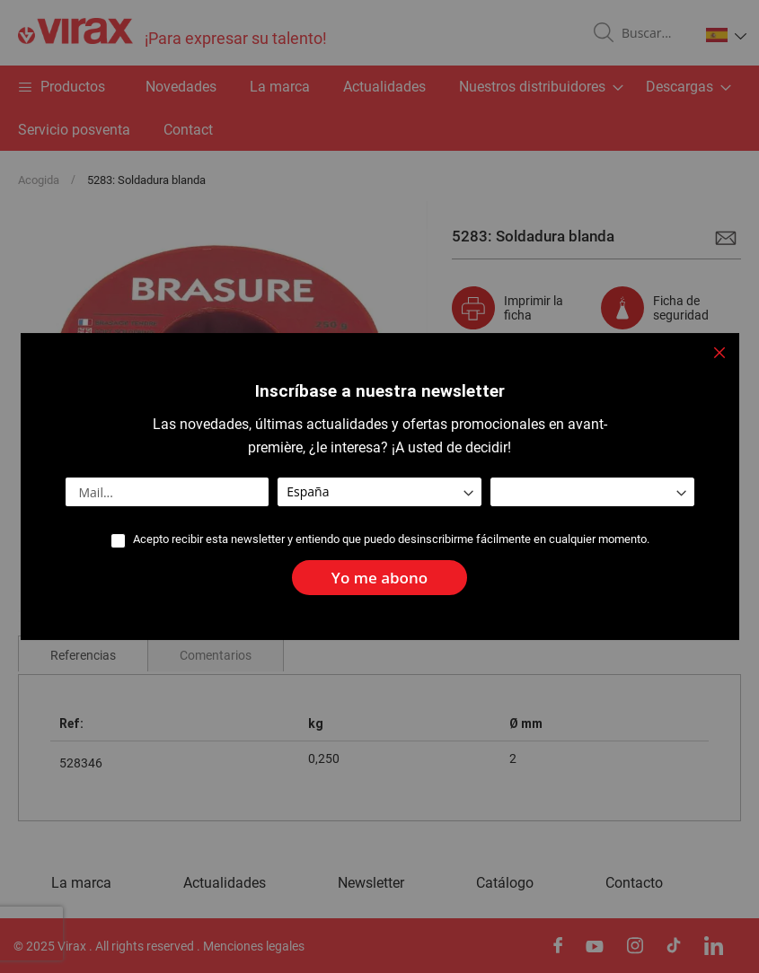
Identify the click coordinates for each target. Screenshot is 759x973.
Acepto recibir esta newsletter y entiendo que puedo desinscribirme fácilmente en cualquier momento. (391, 539)
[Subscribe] (379, 577)
